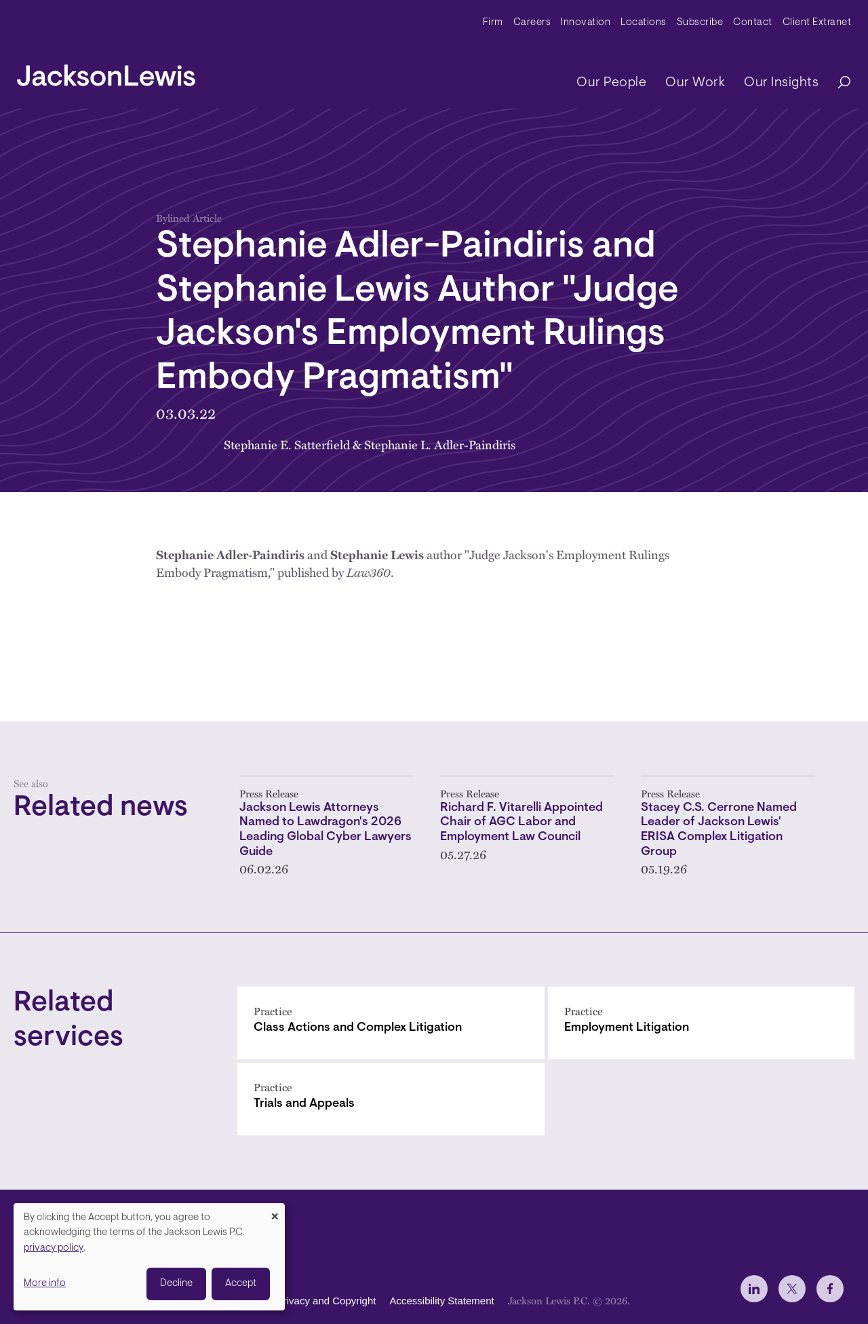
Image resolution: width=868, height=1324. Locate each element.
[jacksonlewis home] (106, 71)
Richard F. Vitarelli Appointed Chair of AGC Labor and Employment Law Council (521, 823)
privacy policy (53, 1248)
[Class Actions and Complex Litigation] (391, 1023)
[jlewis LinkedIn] (754, 1288)
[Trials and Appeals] (391, 1099)
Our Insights (781, 83)
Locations (643, 23)
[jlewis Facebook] (830, 1288)
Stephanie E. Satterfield (287, 444)
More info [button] (45, 1284)
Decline (176, 1284)
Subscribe (700, 23)
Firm (493, 23)
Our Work (695, 83)
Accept (240, 1284)
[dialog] (149, 1256)
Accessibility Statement (441, 1300)
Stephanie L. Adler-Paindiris (439, 444)
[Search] (837, 83)
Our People (611, 83)
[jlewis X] (792, 1288)
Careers (532, 23)
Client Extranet (817, 23)
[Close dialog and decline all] (274, 1211)
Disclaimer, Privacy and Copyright (300, 1300)
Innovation (585, 23)
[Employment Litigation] (701, 1023)
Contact (752, 23)
